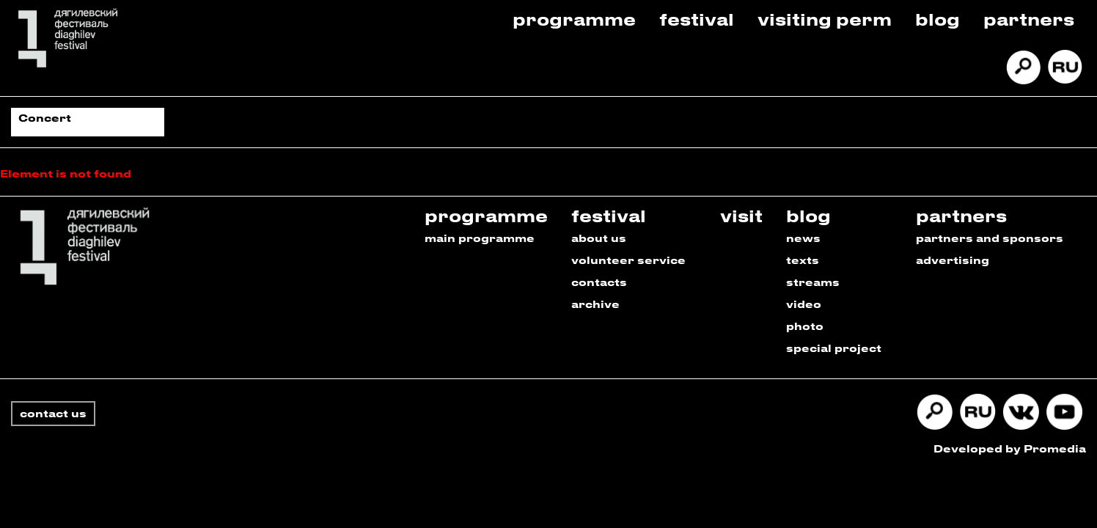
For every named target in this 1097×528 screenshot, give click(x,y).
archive (595, 304)
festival (608, 215)
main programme (480, 238)
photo (804, 326)
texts (802, 260)
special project (833, 348)
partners (961, 215)
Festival (696, 19)
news (803, 238)
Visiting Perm (824, 19)
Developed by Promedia (1009, 448)
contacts (599, 282)
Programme (574, 19)
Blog (937, 19)
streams (813, 282)
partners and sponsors (989, 238)
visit (741, 215)
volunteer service (628, 260)
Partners (1028, 19)
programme (486, 215)
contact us (53, 413)
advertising (952, 260)
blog (808, 215)
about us (598, 238)
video (803, 304)
